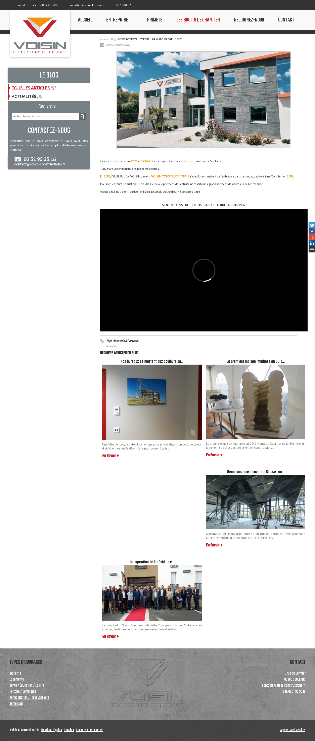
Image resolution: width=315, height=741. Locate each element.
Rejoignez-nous (249, 20)
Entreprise (117, 20)
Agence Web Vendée (292, 730)
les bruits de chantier (198, 20)
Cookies (69, 730)
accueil (85, 20)
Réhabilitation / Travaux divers (29, 698)
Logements (16, 680)
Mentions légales (51, 730)
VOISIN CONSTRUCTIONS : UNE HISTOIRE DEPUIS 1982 (150, 39)
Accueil (104, 39)
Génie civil (16, 704)
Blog (113, 39)
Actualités (112, 346)
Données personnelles (89, 730)
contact (286, 20)
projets (155, 20)
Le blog (49, 75)
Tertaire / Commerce (22, 692)
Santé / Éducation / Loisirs (26, 686)
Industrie (15, 674)
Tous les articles (33, 87)
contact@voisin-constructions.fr (86, 5)
